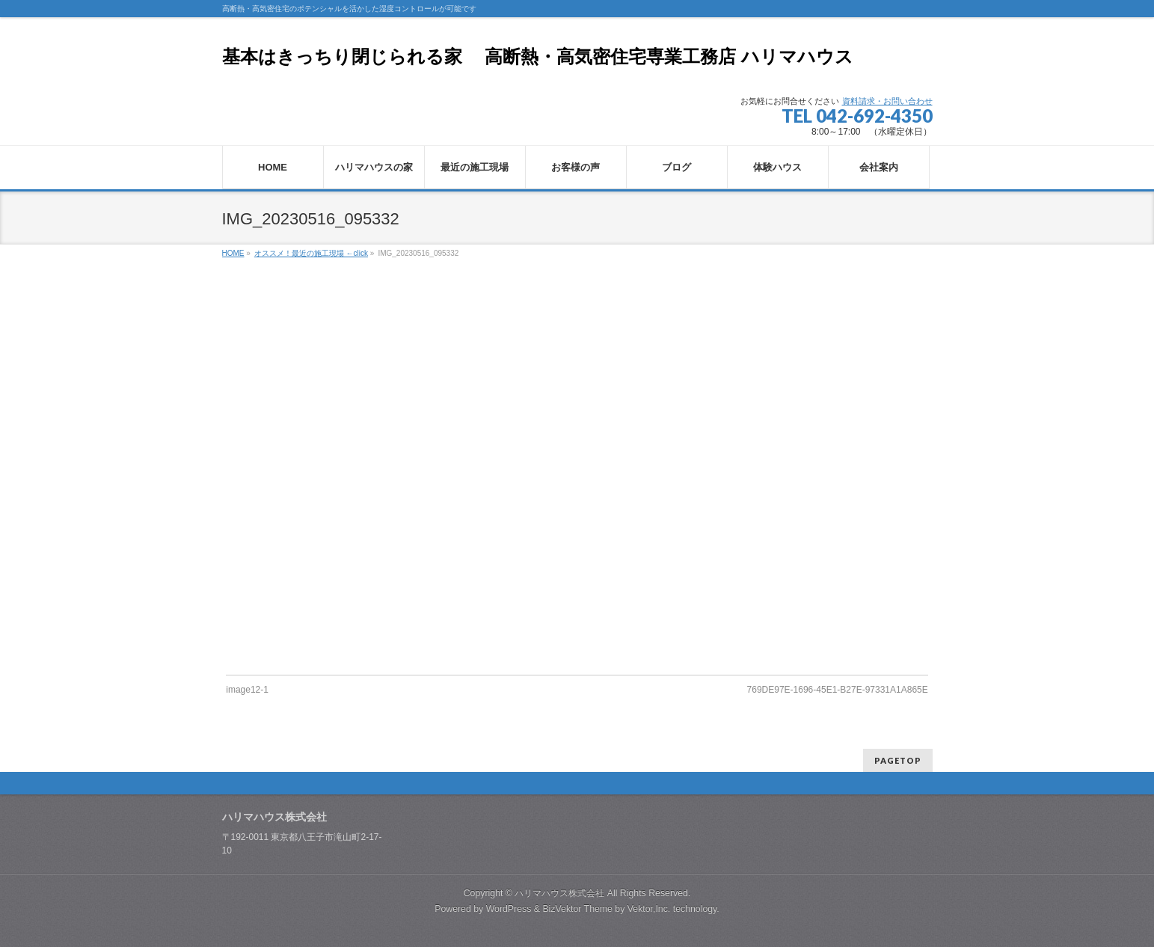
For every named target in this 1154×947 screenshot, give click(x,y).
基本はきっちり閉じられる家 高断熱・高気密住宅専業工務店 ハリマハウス (537, 56)
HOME (233, 253)
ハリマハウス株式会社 (559, 893)
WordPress (509, 909)
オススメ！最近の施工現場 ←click (311, 253)
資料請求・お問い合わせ (887, 100)
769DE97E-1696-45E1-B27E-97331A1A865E (837, 689)
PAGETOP (897, 760)
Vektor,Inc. (649, 909)
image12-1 (247, 689)
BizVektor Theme (577, 909)
